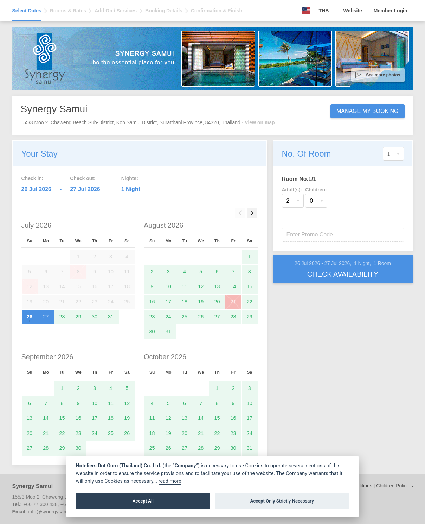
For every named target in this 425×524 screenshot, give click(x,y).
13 (217, 286)
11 (184, 286)
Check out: (82, 178)
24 (168, 317)
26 (29, 317)
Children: (316, 189)
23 (152, 317)
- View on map (258, 122)
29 (78, 317)
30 (94, 317)
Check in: (32, 178)
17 (168, 301)
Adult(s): (292, 189)
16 (152, 301)
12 (201, 286)
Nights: (129, 178)
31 (111, 317)
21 (233, 301)
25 (184, 317)
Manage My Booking (367, 111)
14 (233, 286)
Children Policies (394, 485)
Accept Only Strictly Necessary (282, 501)
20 (217, 301)
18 (184, 301)
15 (249, 286)
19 (201, 301)
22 (249, 301)
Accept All (143, 501)
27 (46, 317)
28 (62, 317)
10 (168, 286)
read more (170, 481)
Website (352, 10)
